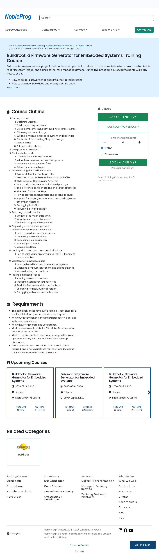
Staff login (79, 551)
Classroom (111, 154)
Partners (125, 491)
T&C (122, 518)
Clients (124, 497)
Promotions (15, 486)
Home (11, 45)
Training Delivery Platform (93, 495)
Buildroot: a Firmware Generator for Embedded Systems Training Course (45, 48)
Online (108, 148)
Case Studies (53, 486)
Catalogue (14, 481)
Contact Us (144, 30)
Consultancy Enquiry (59, 491)
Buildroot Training (84, 45)
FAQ (122, 512)
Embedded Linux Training (60, 45)
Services (79, 30)
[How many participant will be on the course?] (123, 142)
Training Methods (19, 491)
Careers (124, 507)
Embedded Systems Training (31, 45)
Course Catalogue (16, 30)
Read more (13, 87)
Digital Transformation (97, 481)
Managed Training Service (94, 487)
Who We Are (110, 30)
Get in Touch (142, 545)
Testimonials (128, 502)
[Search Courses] (96, 18)
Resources (14, 497)
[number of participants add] (140, 142)
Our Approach (54, 481)
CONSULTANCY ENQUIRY (123, 127)
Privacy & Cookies (79, 545)
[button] (148, 392)
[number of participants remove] (105, 142)
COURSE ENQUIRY (123, 117)
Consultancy (50, 30)
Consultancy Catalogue (53, 498)
